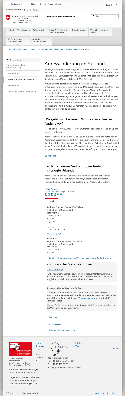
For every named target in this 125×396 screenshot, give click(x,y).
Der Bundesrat (16, 4)
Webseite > (54, 234)
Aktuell (11, 32)
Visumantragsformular (90, 298)
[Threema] (55, 194)
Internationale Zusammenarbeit (40, 42)
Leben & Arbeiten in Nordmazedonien (58, 32)
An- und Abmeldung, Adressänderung (47, 49)
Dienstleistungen (80, 32)
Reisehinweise (39, 32)
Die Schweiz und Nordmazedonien (17, 42)
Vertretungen (23, 32)
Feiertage (53, 317)
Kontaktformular (55, 269)
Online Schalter (52, 155)
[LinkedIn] (52, 194)
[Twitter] (49, 194)
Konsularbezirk (55, 324)
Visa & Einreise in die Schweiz (100, 32)
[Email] (61, 194)
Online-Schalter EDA (40, 346)
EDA (33, 4)
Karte (51, 222)
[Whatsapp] (58, 194)
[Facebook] (46, 194)
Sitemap (114, 348)
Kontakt (50, 201)
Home (8, 49)
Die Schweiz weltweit (52, 4)
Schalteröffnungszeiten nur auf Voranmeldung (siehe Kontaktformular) (80, 258)
